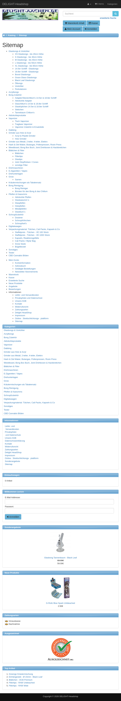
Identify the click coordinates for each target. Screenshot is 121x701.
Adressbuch (20, 266)
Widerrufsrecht (21, 307)
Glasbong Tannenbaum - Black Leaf (60, 557)
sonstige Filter (21, 165)
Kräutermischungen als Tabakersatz (25, 182)
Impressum (20, 315)
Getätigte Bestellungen (25, 269)
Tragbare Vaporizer (23, 124)
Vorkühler (19, 86)
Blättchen (19, 153)
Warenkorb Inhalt (74, 23)
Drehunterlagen (16, 174)
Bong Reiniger (21, 188)
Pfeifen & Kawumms (18, 194)
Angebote (13, 286)
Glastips (18, 159)
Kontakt (18, 304)
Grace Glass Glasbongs (26, 77)
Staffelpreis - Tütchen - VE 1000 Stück (32, 235)
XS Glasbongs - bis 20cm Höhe (29, 54)
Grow (11, 177)
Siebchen (19, 109)
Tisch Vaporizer (22, 121)
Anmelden (91, 29)
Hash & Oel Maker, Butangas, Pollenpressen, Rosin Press (35, 144)
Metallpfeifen (21, 209)
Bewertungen (15, 289)
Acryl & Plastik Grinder (25, 136)
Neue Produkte (15, 283)
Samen (18, 179)
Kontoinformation (22, 263)
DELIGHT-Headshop (68, 696)
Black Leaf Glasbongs (25, 80)
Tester (11, 252)
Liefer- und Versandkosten (27, 295)
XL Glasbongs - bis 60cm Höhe (29, 66)
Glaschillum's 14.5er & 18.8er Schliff (31, 104)
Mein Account (72, 29)
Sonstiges (13, 250)
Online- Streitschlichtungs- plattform (32, 318)
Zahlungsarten (21, 309)
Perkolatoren (21, 89)
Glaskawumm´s (22, 200)
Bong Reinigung (16, 185)
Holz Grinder (20, 139)
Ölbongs (19, 83)
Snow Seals (20, 244)
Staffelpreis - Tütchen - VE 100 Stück (32, 232)
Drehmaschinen (16, 168)
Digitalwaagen (15, 226)
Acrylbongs (14, 92)
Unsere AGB (20, 301)
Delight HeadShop (23, 312)
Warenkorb (14, 274)
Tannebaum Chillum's (25, 112)
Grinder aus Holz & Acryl (20, 133)
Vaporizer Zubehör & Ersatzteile (29, 127)
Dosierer (19, 217)
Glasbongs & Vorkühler (19, 51)
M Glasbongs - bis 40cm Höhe (29, 60)
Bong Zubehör (15, 95)
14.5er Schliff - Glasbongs (26, 68)
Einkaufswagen (12, 475)
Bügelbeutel (20, 247)
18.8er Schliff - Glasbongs (26, 71)
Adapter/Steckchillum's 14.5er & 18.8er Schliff (35, 98)
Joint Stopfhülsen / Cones (26, 162)
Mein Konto (14, 260)
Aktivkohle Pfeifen (23, 197)
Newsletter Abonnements (26, 272)
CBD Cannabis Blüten (19, 255)
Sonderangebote (12, 461)
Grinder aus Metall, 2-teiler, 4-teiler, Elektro (28, 141)
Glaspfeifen (20, 203)
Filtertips (19, 156)
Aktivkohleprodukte (17, 115)
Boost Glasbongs (23, 74)
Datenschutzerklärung (15, 441)
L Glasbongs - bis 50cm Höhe (28, 63)
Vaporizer (13, 118)
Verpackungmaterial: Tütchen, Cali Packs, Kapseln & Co (34, 229)
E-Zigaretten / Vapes (18, 171)
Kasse (93, 23)
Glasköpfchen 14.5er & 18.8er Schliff (31, 106)
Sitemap (19, 321)
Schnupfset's (21, 223)
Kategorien (112, 4)
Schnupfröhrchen (23, 220)
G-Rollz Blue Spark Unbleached (60, 603)
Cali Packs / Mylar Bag (25, 241)
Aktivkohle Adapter (23, 101)
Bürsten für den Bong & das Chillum (31, 191)
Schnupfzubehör (16, 214)
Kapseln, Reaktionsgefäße (27, 238)
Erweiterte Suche (16, 280)
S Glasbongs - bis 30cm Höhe (28, 57)
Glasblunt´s (20, 212)
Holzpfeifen (20, 206)
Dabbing (12, 130)
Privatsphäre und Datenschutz (28, 298)
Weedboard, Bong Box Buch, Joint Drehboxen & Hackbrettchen (37, 147)
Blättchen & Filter (16, 150)
